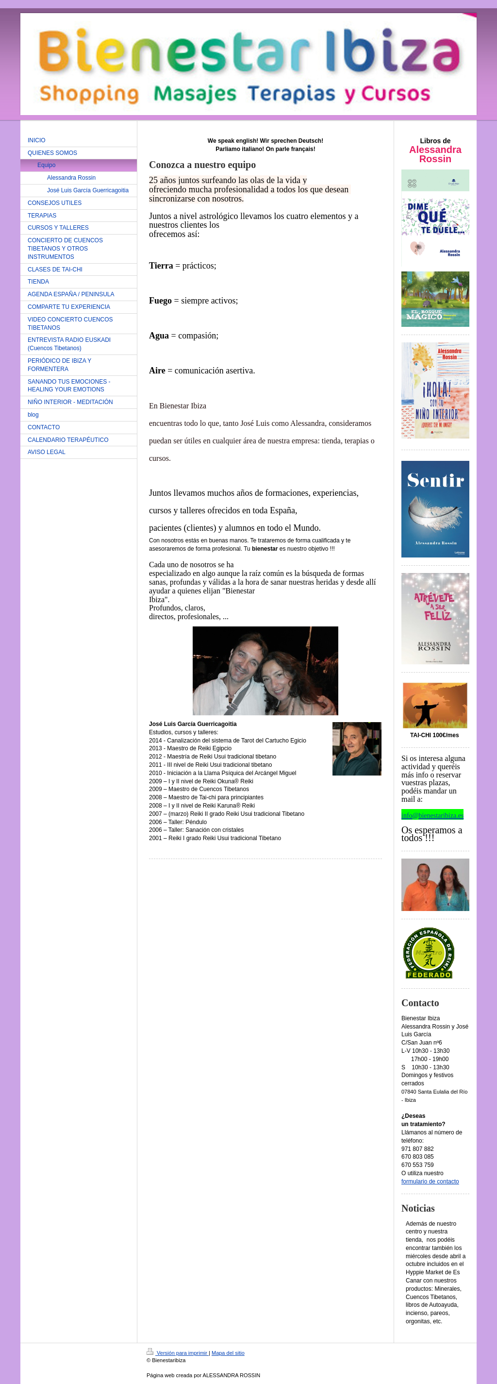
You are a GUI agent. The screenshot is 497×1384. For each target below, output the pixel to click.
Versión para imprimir (178, 1353)
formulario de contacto (430, 1181)
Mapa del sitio (228, 1353)
